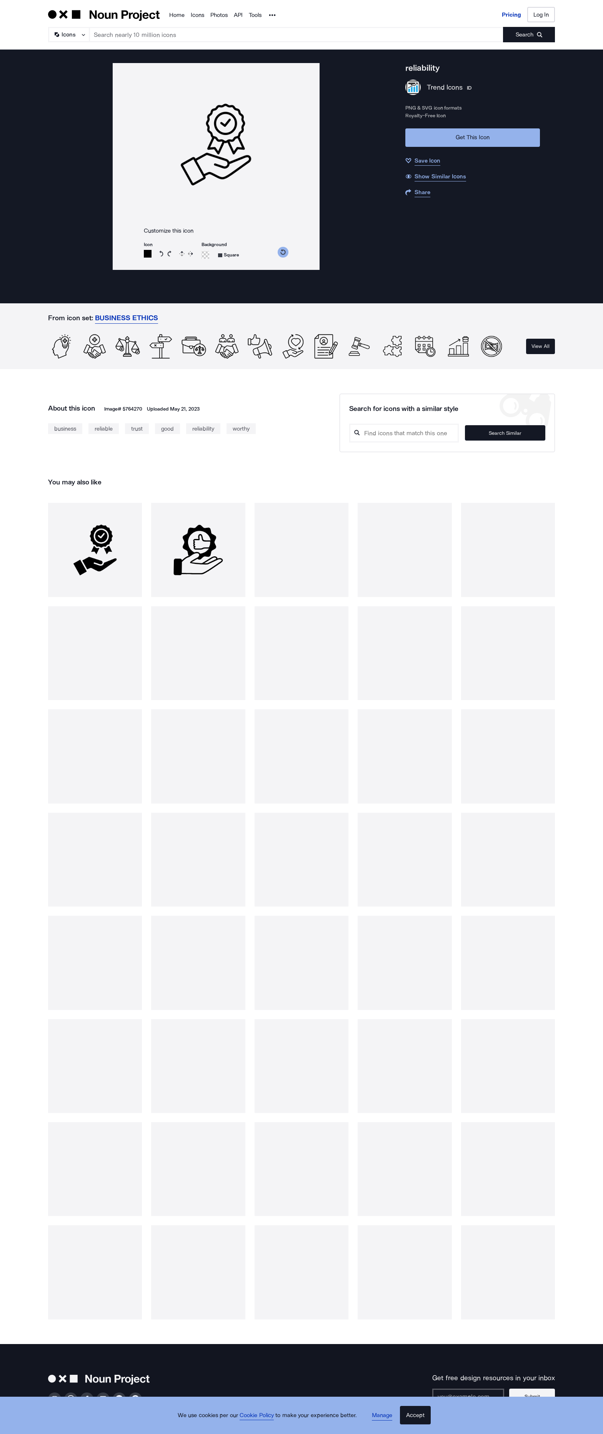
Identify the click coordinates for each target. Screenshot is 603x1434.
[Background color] (205, 255)
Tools (255, 15)
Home (177, 15)
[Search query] (415, 433)
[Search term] (296, 34)
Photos (219, 15)
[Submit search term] (529, 34)
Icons (197, 15)
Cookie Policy (260, 1420)
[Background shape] (229, 255)
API (238, 15)
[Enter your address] (472, 1396)
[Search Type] (68, 34)
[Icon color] (147, 254)
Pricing (511, 14)
